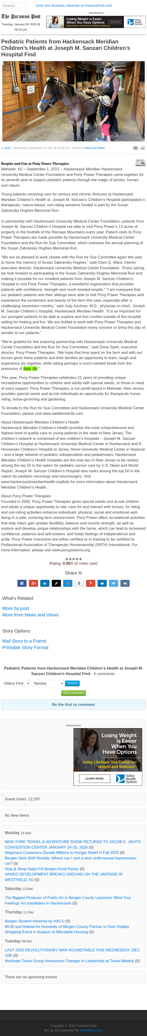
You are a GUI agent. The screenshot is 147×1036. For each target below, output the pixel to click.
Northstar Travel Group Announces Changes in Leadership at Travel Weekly (69, 961)
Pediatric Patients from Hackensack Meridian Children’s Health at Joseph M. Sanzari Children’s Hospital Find (65, 47)
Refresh (72, 683)
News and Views (94, 148)
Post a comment (74, 693)
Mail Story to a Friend (24, 641)
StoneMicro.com (91, 1030)
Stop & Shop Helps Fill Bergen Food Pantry (42, 869)
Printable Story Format (25, 647)
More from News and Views (30, 614)
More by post (15, 608)
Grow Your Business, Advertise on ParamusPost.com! (74, 5)
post (7, 148)
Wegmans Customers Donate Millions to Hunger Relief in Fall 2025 (62, 852)
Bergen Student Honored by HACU (34, 921)
